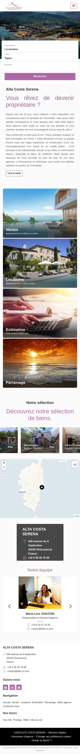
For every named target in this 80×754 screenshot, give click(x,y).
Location (56, 27)
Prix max (8, 65)
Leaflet (76, 516)
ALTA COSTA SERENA (18, 647)
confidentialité (45, 747)
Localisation (10, 45)
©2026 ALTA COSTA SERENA (29, 732)
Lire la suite (14, 173)
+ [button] (4, 463)
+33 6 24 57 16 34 (40, 625)
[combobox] (40, 49)
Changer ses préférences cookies (53, 736)
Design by (41, 740)
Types (7, 54)
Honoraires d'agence (22, 736)
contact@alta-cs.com (42, 629)
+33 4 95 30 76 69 (38, 557)
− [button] (4, 467)
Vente (22, 27)
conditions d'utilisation (62, 747)
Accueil (14, 5)
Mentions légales (57, 732)
